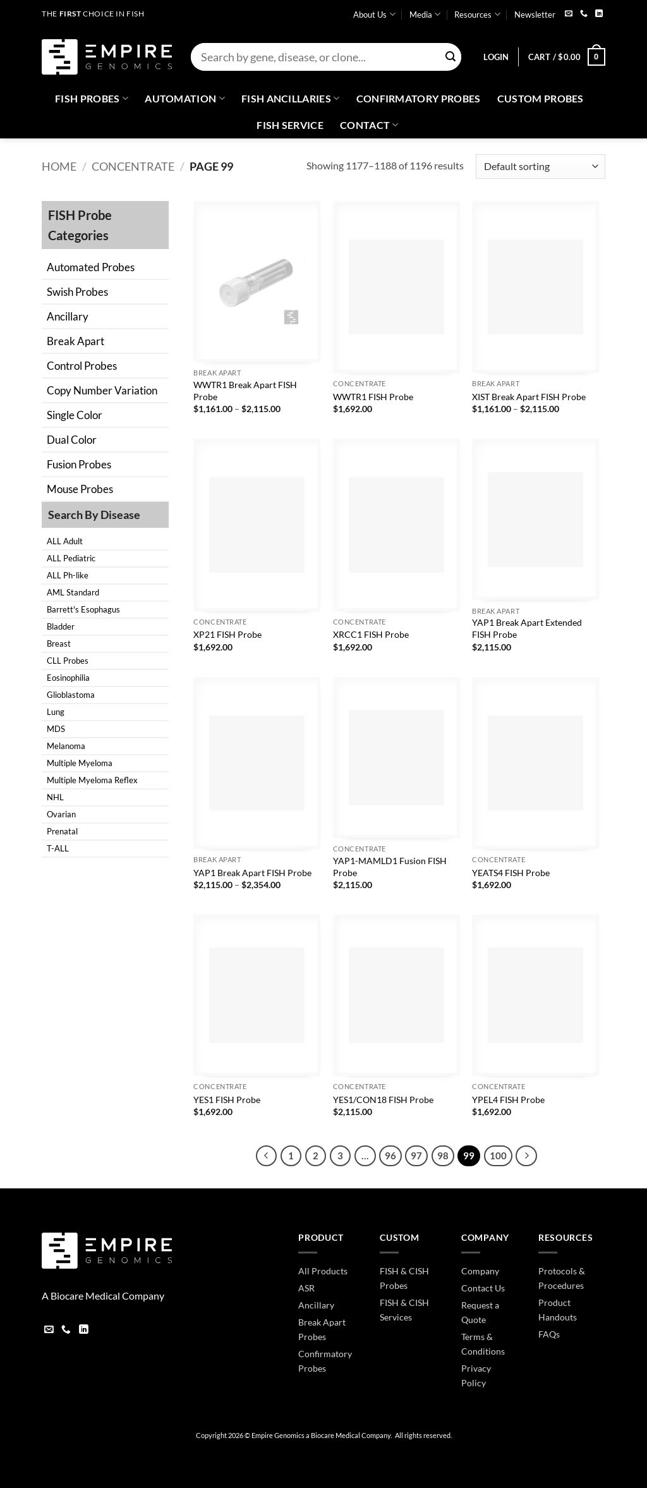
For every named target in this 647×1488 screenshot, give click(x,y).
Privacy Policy (476, 1375)
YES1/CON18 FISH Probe (383, 1099)
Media (424, 14)
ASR (306, 1288)
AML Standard (73, 592)
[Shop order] (540, 166)
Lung (55, 712)
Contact (369, 125)
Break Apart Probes (322, 1329)
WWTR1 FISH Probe (373, 396)
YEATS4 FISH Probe (511, 872)
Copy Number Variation (102, 390)
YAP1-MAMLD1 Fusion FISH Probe (390, 866)
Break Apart (75, 341)
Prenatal (62, 831)
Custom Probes (540, 98)
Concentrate (133, 166)
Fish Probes (91, 98)
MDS (56, 729)
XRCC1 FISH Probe (371, 634)
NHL (55, 797)
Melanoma (66, 746)
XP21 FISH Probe (227, 634)
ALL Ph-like (67, 575)
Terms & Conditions (483, 1344)
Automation (185, 98)
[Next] (526, 1156)
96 (390, 1155)
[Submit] (450, 57)
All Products (323, 1270)
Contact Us (483, 1288)
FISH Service (290, 125)
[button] (496, 56)
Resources (477, 14)
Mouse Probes (80, 489)
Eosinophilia (68, 678)
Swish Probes (77, 291)
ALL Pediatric (71, 558)
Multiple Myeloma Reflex (92, 780)
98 (443, 1155)
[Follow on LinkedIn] (599, 14)
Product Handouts (557, 1309)
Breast (59, 643)
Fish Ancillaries (290, 98)
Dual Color (72, 439)
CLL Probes (67, 661)
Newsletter (534, 14)
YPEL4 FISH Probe (508, 1099)
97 (416, 1155)
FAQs (549, 1334)
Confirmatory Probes (418, 98)
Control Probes (82, 365)
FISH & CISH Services (404, 1309)
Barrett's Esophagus (83, 609)
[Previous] (266, 1156)
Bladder (61, 626)
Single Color (74, 415)
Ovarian (61, 814)
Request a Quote (480, 1312)
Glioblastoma (71, 695)
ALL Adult (65, 541)
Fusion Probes (79, 464)
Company (480, 1270)
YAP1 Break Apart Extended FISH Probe (527, 628)
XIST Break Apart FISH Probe (529, 396)
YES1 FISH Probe (226, 1099)
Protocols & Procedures (561, 1278)
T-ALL (58, 848)
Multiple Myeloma (79, 763)
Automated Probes (91, 267)
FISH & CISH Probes (404, 1278)
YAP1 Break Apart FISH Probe (252, 872)
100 (498, 1155)
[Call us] (584, 14)
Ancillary (67, 316)
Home (59, 166)
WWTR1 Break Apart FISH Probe (245, 390)
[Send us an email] (568, 14)
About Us (374, 14)
